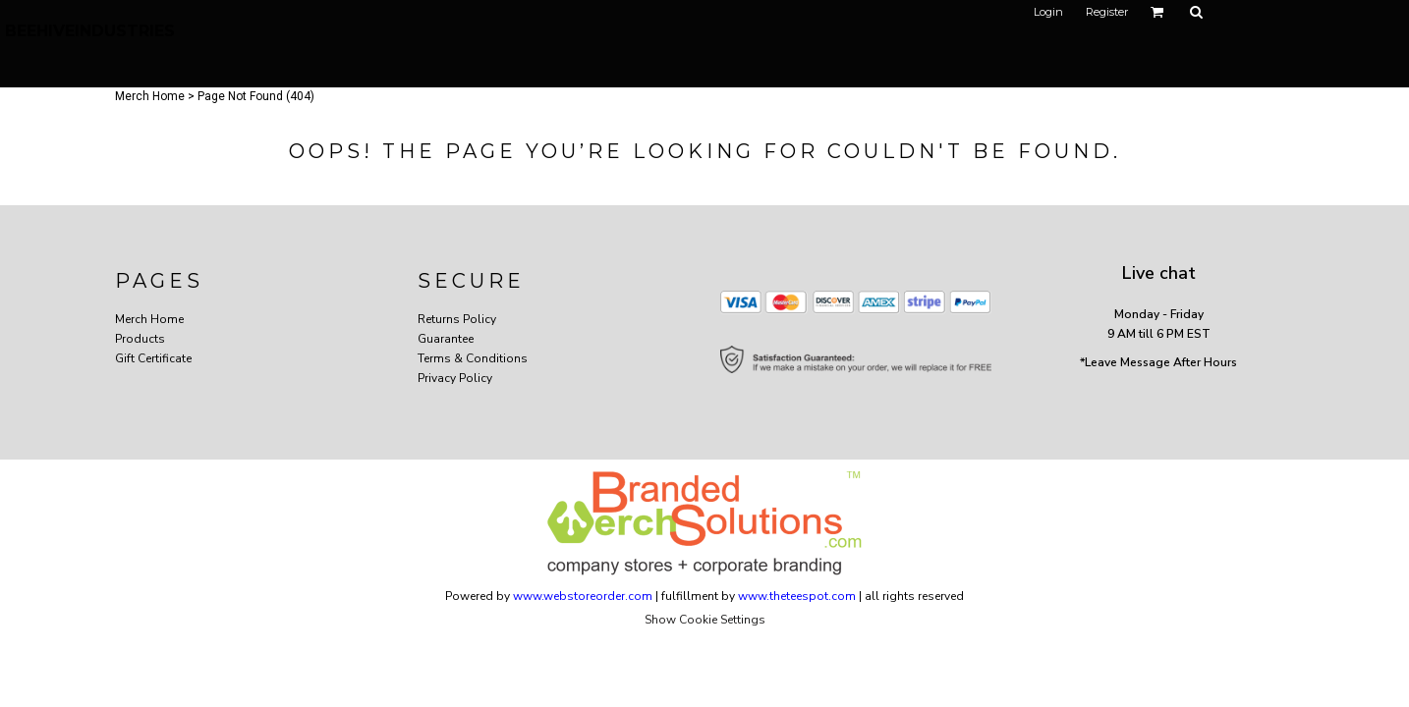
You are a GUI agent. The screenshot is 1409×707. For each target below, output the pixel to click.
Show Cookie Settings (705, 619)
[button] (1157, 12)
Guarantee (446, 339)
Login (1048, 12)
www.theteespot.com (797, 596)
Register (1107, 12)
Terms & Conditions (473, 358)
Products (140, 339)
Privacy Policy (455, 378)
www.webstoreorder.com (582, 596)
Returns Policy (457, 319)
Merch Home (150, 96)
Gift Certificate (153, 358)
